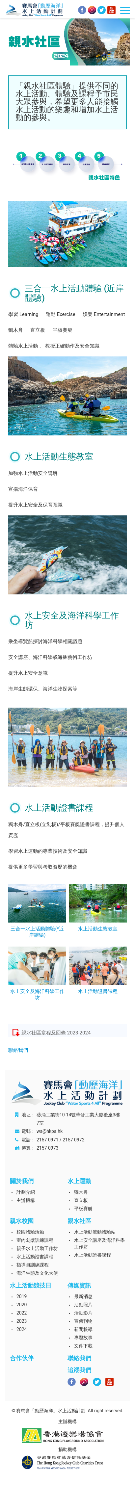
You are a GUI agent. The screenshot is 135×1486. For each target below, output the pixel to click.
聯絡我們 (18, 1050)
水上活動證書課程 (34, 1256)
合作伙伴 (22, 1358)
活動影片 (83, 1313)
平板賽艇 (83, 1208)
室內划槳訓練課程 (34, 1240)
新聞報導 (83, 1329)
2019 (21, 1296)
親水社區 (79, 1220)
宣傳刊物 (83, 1321)
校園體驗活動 (30, 1232)
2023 (21, 1321)
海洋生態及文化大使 (37, 1273)
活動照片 (83, 1304)
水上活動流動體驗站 (95, 1232)
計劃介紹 (25, 1192)
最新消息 (83, 1296)
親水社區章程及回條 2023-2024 (56, 1033)
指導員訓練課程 (32, 1264)
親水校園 (22, 1220)
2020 (21, 1304)
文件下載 (83, 1345)
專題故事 (83, 1337)
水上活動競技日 (30, 1285)
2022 (21, 1313)
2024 (21, 1329)
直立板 (81, 1200)
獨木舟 (81, 1192)
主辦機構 (25, 1200)
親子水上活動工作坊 (37, 1248)
